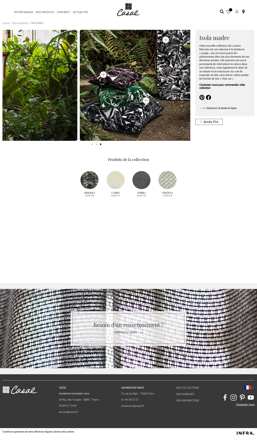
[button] (228, 12)
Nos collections (21, 23)
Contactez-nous (128, 332)
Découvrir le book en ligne (219, 108)
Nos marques (185, 394)
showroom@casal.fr (132, 405)
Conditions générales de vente (17, 431)
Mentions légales (43, 431)
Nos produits (45, 12)
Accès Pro (209, 122)
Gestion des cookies (64, 431)
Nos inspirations (187, 400)
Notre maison (23, 12)
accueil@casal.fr (68, 412)
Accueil (6, 23)
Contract (63, 12)
